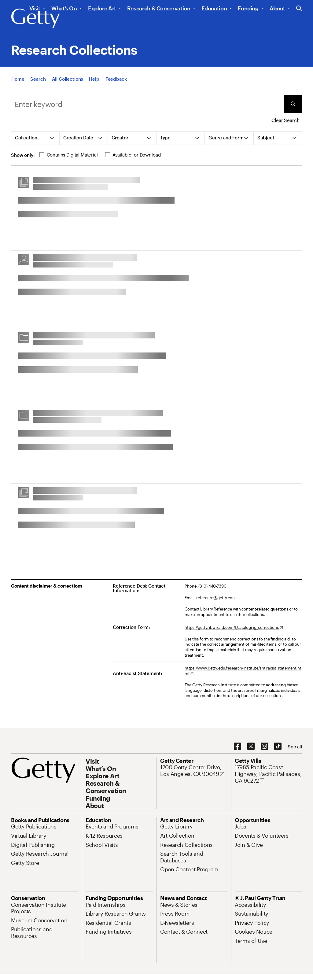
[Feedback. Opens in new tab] (116, 79)
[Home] (17, 79)
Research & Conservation (158, 8)
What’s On (64, 8)
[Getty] (35, 19)
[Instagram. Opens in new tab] (264, 747)
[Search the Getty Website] (299, 9)
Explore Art (102, 8)
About (277, 8)
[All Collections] (67, 79)
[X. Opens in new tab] (251, 747)
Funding (248, 8)
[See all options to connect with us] (295, 746)
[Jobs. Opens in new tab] (240, 826)
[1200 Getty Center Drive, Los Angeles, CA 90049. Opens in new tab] (193, 770)
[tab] (35, 138)
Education (214, 8)
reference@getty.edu (215, 597)
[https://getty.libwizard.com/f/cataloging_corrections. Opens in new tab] (234, 627)
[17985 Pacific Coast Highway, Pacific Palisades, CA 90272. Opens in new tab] (268, 774)
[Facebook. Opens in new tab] (237, 747)
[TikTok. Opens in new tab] (278, 747)
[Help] (94, 79)
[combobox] (147, 104)
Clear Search (285, 120)
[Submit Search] (293, 104)
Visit (34, 8)
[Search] (38, 79)
